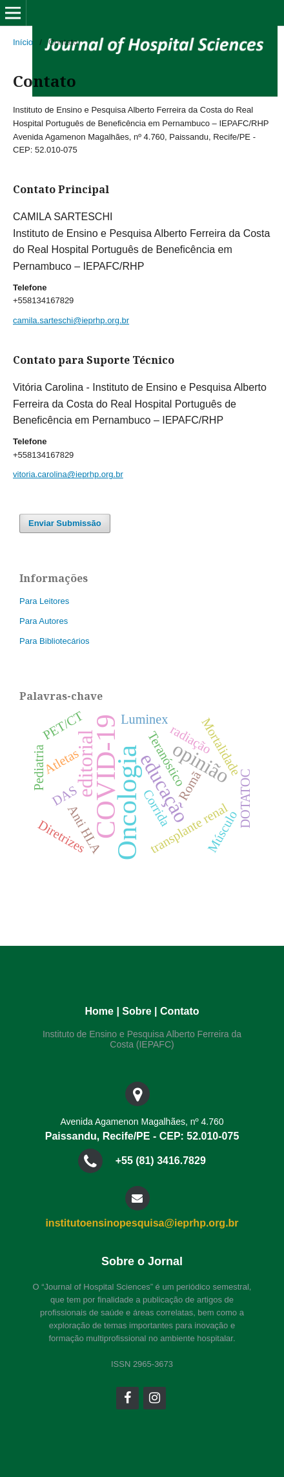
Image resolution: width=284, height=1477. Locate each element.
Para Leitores (44, 601)
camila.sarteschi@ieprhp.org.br (71, 320)
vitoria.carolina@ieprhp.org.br (68, 474)
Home (99, 1011)
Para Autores (43, 621)
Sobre (136, 1011)
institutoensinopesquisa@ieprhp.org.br (141, 1223)
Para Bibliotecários (54, 641)
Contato (179, 1011)
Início (23, 42)
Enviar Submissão (64, 523)
